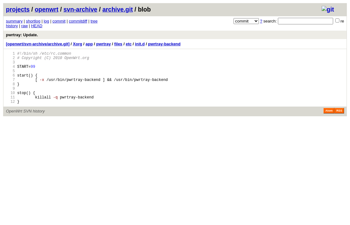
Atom (329, 121)
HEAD (36, 25)
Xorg (77, 44)
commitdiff (78, 21)
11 (10, 107)
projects (18, 9)
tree (94, 21)
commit (59, 21)
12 (10, 112)
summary (14, 21)
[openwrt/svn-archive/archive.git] (38, 44)
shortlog (33, 21)
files (118, 44)
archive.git (117, 9)
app (89, 44)
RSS (339, 121)
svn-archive (80, 9)
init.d (140, 44)
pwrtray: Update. (22, 34)
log (46, 21)
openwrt (46, 9)
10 (10, 102)
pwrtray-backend (164, 44)
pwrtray (103, 44)
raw (24, 25)
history (12, 25)
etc (129, 44)
